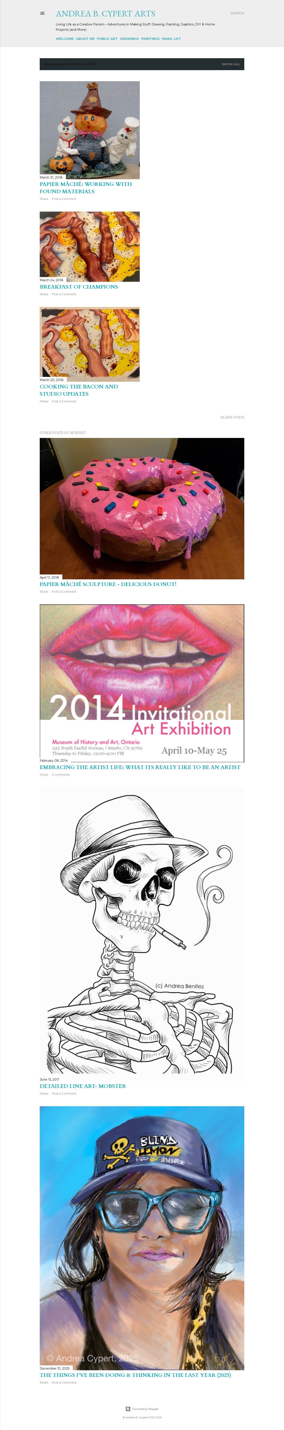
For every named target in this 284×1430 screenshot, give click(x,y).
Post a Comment (64, 198)
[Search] (237, 13)
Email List (171, 39)
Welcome (64, 39)
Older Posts (232, 417)
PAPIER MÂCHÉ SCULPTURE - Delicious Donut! (108, 584)
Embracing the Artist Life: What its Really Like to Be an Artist (140, 767)
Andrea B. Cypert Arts (105, 13)
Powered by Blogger (142, 1409)
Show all (231, 64)
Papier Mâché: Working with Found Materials (86, 188)
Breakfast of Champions (79, 287)
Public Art (107, 39)
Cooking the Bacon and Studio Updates (79, 390)
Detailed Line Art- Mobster (83, 1086)
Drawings (129, 39)
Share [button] (44, 198)
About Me (85, 39)
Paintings (151, 39)
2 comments (61, 774)
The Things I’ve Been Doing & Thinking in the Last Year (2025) (135, 1375)
